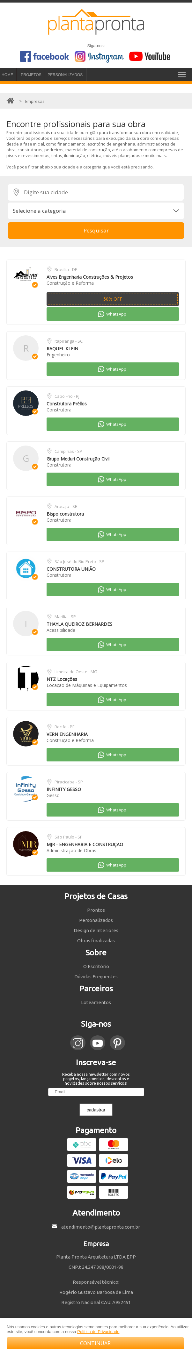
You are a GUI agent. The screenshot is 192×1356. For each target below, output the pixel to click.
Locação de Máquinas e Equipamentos (87, 685)
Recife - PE (65, 727)
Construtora (59, 410)
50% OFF (112, 299)
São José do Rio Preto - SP (79, 561)
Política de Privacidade (98, 1331)
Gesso (53, 795)
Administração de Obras (71, 850)
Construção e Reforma (70, 283)
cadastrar (96, 1109)
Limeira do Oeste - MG (76, 671)
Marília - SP (65, 616)
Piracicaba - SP (69, 782)
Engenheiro (58, 355)
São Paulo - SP (69, 837)
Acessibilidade (61, 630)
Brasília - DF (66, 269)
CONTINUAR (95, 1343)
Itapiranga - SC (69, 341)
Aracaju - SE (66, 506)
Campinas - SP (68, 451)
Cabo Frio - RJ (67, 396)
